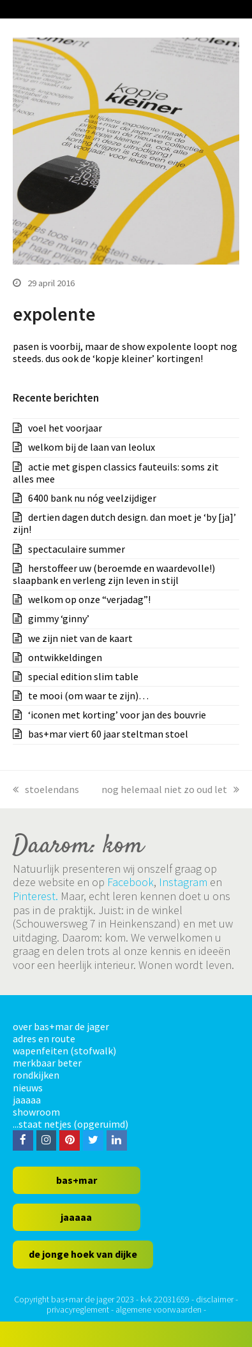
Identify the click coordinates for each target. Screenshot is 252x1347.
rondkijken (36, 1074)
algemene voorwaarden (158, 1309)
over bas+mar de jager (61, 1026)
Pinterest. (35, 896)
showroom (36, 1111)
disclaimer (214, 1299)
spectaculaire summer (76, 548)
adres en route (44, 1038)
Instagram (183, 882)
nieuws (28, 1087)
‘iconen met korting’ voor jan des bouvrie (117, 714)
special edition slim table (83, 676)
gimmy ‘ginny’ (58, 618)
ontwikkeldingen (65, 657)
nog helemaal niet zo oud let (170, 789)
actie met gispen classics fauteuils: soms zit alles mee (116, 472)
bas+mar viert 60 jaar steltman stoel (108, 733)
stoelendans (46, 789)
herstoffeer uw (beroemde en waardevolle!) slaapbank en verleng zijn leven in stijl (114, 574)
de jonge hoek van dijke (83, 1254)
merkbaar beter (47, 1062)
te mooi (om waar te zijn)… (88, 695)
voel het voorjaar (65, 427)
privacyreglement (78, 1309)
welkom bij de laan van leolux (91, 447)
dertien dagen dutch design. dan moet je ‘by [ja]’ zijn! (124, 523)
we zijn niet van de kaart (80, 638)
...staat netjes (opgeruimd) (70, 1124)
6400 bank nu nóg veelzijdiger (92, 497)
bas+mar (76, 1180)
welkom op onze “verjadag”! (89, 599)
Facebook (130, 882)
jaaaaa (27, 1099)
